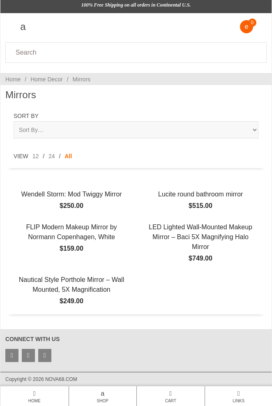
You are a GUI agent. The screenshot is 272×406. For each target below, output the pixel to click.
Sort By (26, 116)
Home (13, 79)
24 (51, 156)
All (68, 156)
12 (35, 156)
